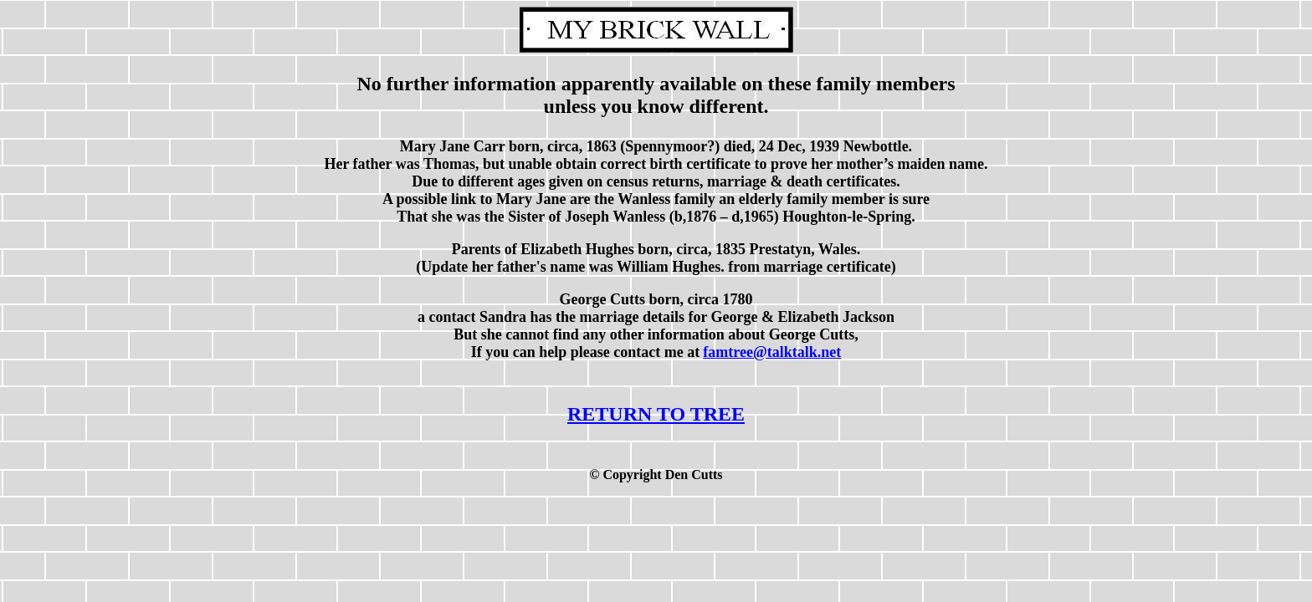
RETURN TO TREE (656, 414)
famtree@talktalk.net (772, 352)
